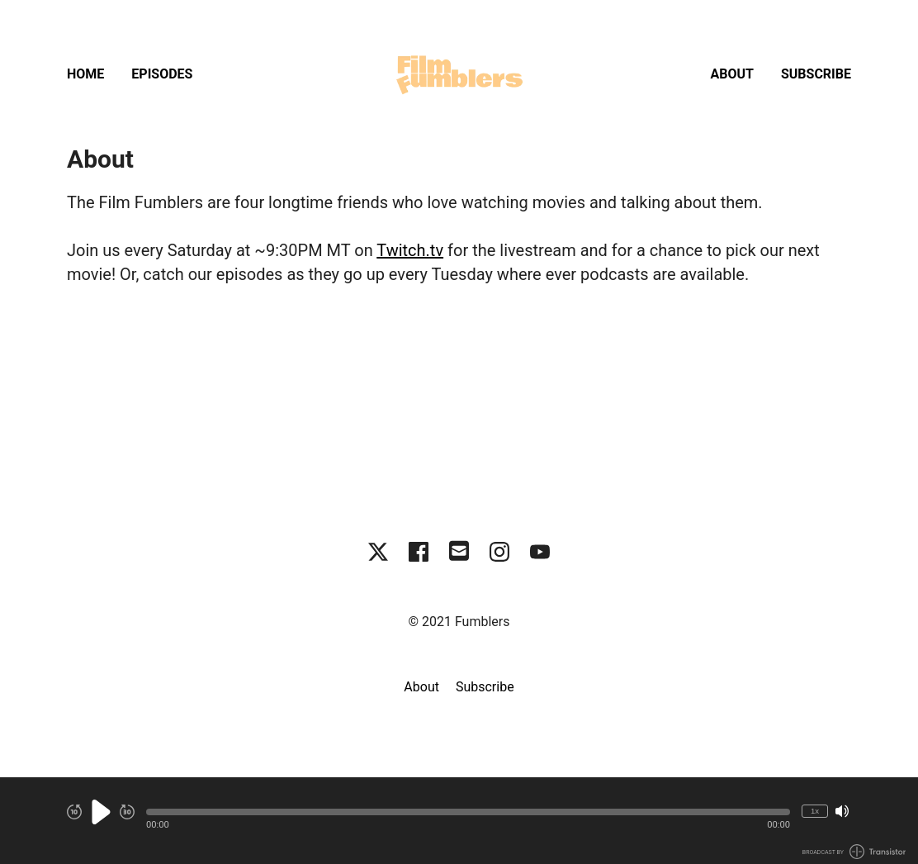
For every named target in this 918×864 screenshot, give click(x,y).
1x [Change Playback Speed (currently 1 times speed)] (815, 810)
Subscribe (816, 74)
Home (85, 74)
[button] (468, 812)
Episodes (161, 74)
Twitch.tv (409, 250)
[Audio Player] (459, 820)
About (732, 74)
